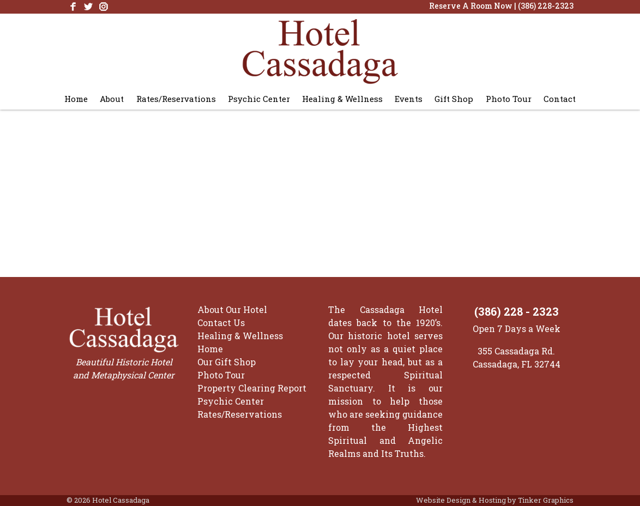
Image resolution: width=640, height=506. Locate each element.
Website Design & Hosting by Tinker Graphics (494, 500)
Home (76, 98)
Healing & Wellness (342, 98)
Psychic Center (259, 98)
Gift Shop (453, 98)
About (112, 98)
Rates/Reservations (176, 98)
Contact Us (221, 322)
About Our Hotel (232, 309)
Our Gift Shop (226, 362)
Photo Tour (509, 98)
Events (408, 98)
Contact (560, 98)
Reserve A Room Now (470, 6)
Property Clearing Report (251, 388)
